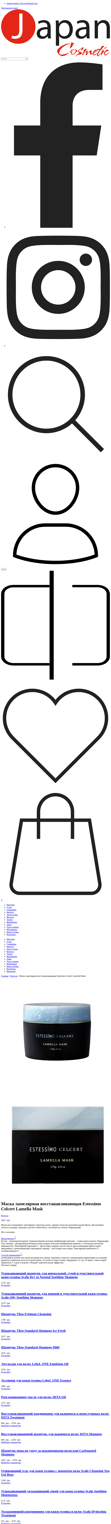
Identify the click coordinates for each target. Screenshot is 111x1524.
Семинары (11, 910)
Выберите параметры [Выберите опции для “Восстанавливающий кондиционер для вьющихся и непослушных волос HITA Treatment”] (11, 1425)
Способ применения (12, 1255)
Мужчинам (12, 929)
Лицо (9, 924)
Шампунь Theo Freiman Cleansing (26, 1314)
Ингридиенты (8, 1238)
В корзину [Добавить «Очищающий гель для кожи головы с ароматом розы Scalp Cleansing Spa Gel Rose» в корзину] (6, 1483)
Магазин (11, 905)
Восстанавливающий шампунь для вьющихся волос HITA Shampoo (51, 1434)
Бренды (10, 912)
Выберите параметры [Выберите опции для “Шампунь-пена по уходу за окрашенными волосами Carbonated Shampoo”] (11, 1462)
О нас (9, 907)
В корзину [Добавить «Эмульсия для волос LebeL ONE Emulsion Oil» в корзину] (6, 1372)
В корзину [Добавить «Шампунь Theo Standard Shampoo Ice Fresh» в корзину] (6, 1339)
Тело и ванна (13, 927)
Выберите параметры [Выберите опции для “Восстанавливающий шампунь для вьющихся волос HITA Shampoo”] (11, 1442)
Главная (5, 976)
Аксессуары (12, 915)
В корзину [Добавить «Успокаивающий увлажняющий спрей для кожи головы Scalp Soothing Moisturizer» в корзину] (6, 1503)
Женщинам (12, 922)
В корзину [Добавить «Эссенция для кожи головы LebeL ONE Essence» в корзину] (6, 1389)
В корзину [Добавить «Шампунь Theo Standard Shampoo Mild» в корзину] (6, 1355)
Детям (9, 919)
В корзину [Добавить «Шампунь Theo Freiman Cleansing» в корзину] (6, 1322)
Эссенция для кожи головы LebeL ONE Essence (36, 1380)
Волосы (10, 917)
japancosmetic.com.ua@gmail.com (22, 3)
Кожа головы (13, 932)
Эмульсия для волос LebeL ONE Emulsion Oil (34, 1364)
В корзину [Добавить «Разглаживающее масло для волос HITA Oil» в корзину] (6, 1405)
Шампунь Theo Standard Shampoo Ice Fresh (33, 1330)
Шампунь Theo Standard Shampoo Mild (30, 1347)
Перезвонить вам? (9, 8)
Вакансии (11, 971)
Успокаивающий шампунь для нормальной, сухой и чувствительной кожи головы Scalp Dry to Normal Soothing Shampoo (52, 1275)
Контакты (11, 934)
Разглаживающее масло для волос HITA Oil (33, 1397)
